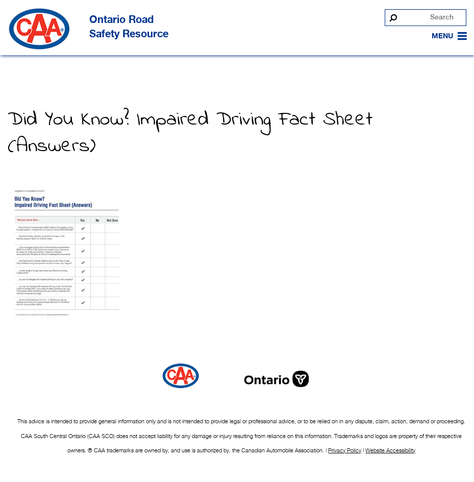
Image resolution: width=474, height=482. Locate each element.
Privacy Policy (344, 450)
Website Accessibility (390, 450)
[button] (442, 36)
